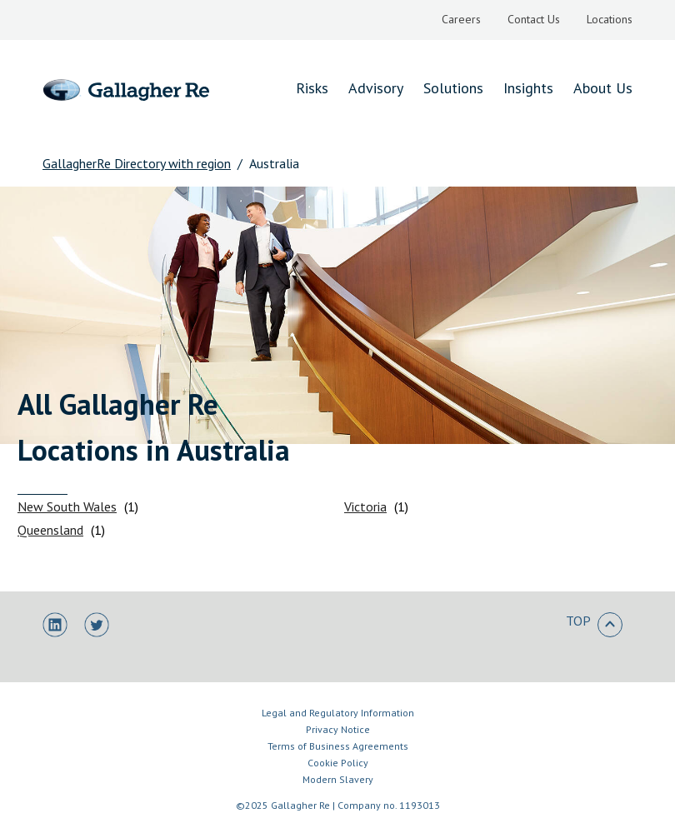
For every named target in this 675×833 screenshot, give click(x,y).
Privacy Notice (338, 729)
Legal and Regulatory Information (338, 712)
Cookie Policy (338, 762)
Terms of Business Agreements (338, 746)
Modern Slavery (337, 779)
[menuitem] (461, 20)
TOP (594, 624)
